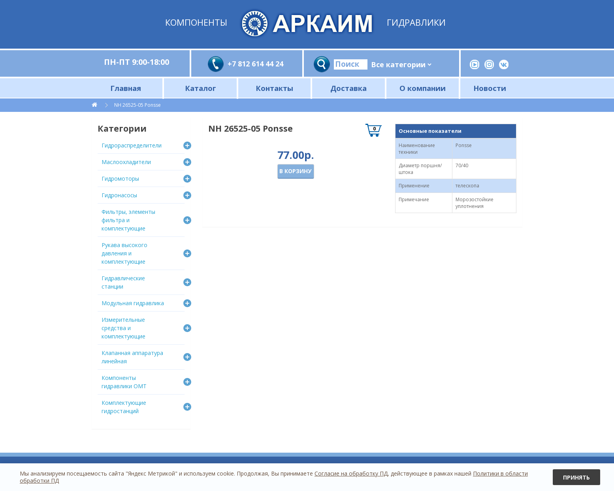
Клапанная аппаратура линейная (132, 357)
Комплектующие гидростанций (124, 407)
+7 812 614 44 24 (255, 63)
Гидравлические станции (123, 282)
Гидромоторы (120, 178)
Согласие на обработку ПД (351, 473)
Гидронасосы (119, 195)
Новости (489, 88)
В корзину (295, 171)
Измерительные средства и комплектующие (123, 328)
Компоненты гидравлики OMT (124, 382)
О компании (422, 88)
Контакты (274, 88)
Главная (125, 88)
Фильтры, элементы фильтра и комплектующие (128, 220)
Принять (576, 477)
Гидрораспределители (132, 145)
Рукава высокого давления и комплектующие (124, 253)
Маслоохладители (126, 162)
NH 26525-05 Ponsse (137, 105)
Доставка (348, 88)
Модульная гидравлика (133, 303)
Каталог (200, 88)
